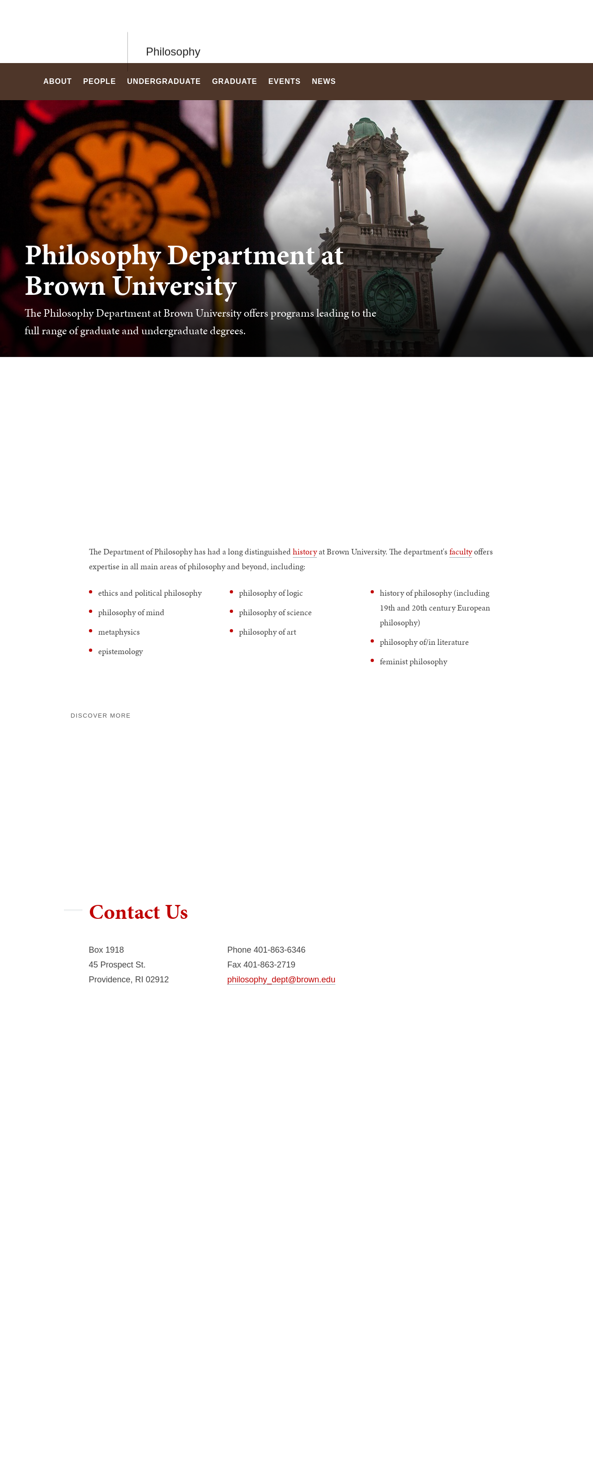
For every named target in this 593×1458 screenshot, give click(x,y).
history (305, 551)
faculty (460, 551)
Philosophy (173, 31)
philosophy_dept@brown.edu (281, 979)
